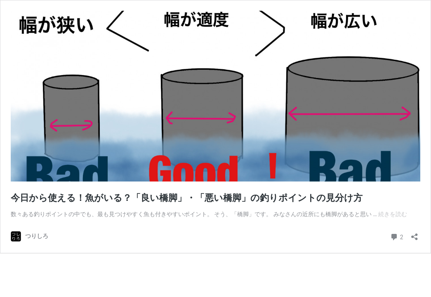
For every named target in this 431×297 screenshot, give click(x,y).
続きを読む (392, 214)
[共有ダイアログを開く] (414, 234)
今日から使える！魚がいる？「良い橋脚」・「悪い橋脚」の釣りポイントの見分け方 (187, 198)
